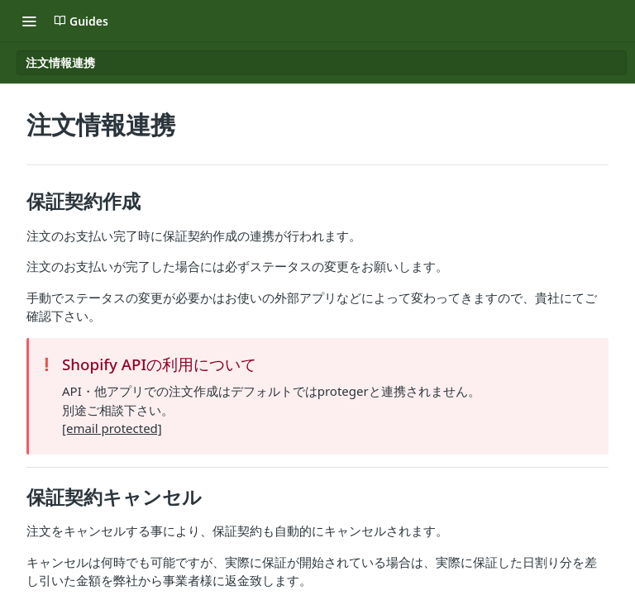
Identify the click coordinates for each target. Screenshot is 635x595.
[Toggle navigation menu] (29, 20)
